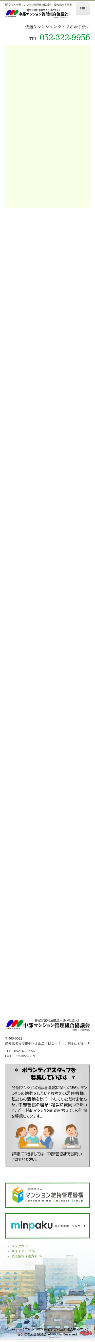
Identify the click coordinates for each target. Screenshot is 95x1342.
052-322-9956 (65, 37)
